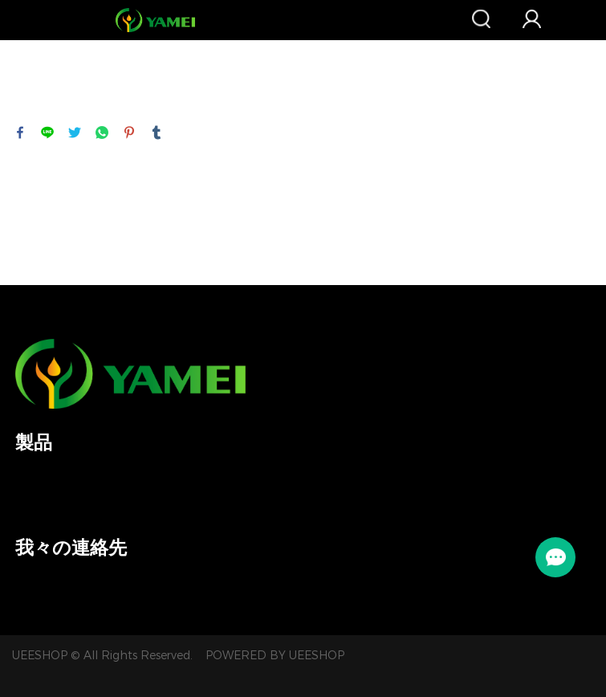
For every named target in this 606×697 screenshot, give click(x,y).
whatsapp (102, 132)
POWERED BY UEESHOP (274, 655)
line (47, 132)
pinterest (129, 132)
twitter (75, 132)
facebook (20, 132)
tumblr (156, 132)
